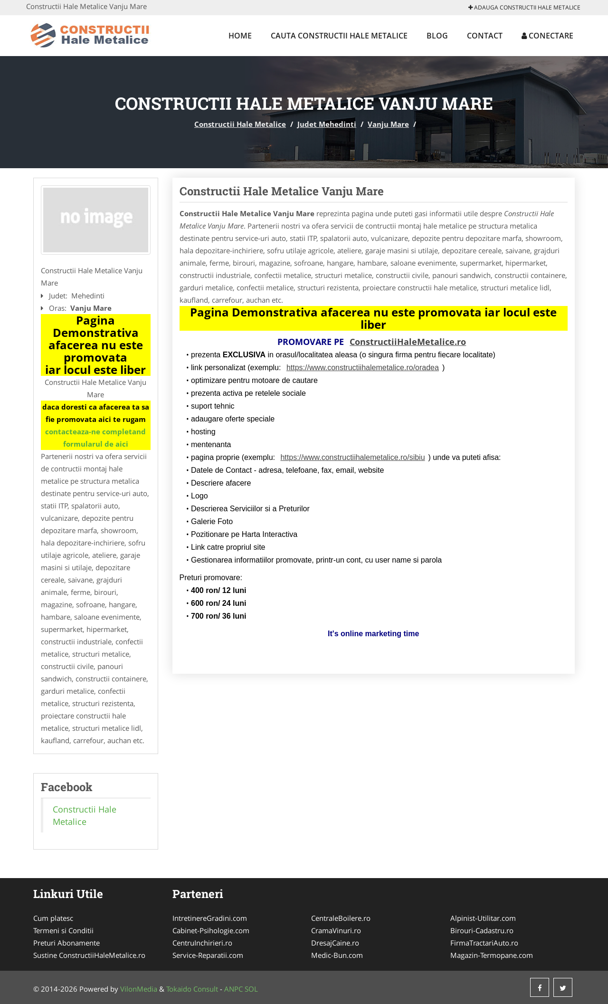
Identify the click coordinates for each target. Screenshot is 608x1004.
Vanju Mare (388, 124)
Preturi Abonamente (66, 942)
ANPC (233, 989)
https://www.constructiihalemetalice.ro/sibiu (352, 457)
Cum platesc (53, 918)
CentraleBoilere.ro (340, 918)
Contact (485, 35)
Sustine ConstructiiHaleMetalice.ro (89, 955)
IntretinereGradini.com (209, 918)
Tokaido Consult (192, 989)
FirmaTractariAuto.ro (484, 942)
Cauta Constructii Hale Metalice (339, 35)
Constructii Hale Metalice (240, 124)
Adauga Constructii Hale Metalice (524, 7)
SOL (251, 989)
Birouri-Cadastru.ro (481, 930)
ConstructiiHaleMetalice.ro (408, 341)
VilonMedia (138, 989)
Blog (437, 35)
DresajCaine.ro (335, 942)
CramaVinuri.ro (336, 930)
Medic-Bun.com (337, 955)
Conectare (547, 35)
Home (240, 35)
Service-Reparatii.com (207, 955)
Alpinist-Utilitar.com (483, 918)
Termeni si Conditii (63, 930)
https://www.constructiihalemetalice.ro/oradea (362, 367)
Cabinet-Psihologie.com (210, 930)
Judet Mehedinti (326, 124)
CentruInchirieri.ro (202, 942)
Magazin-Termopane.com (491, 955)
